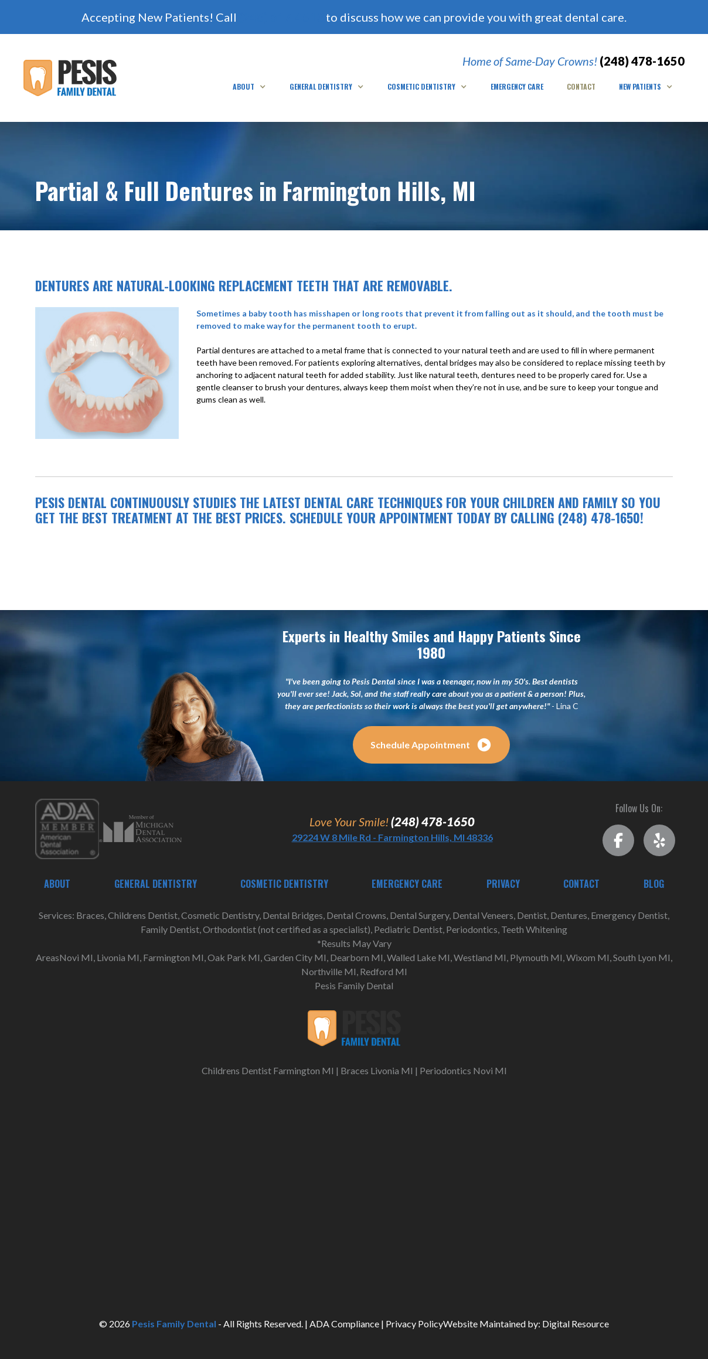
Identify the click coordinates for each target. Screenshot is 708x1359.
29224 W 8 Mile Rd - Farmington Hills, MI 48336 (392, 837)
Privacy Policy (414, 1323)
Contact (581, 86)
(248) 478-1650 (642, 61)
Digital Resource (575, 1323)
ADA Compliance (344, 1323)
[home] (70, 78)
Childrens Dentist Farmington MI (268, 1070)
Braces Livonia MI (377, 1070)
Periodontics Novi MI (463, 1070)
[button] (249, 87)
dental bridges (450, 362)
